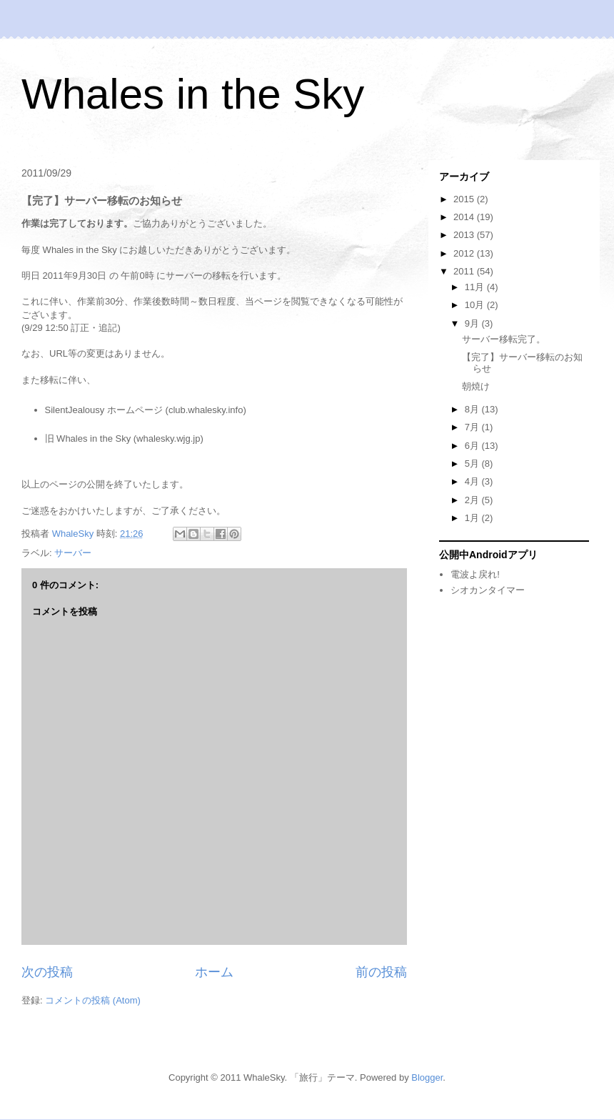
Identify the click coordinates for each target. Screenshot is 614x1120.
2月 (473, 500)
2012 (465, 253)
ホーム (214, 972)
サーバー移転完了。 (503, 339)
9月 (473, 323)
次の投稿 (47, 972)
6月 (473, 445)
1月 (473, 517)
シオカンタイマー (488, 590)
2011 (465, 271)
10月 (476, 304)
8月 (473, 409)
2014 (465, 217)
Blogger (427, 1077)
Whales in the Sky (192, 94)
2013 (465, 234)
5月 (473, 463)
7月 (473, 427)
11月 (476, 287)
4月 (473, 481)
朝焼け (476, 386)
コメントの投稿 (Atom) (93, 1000)
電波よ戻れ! (475, 574)
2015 (465, 199)
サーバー (72, 552)
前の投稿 (381, 972)
